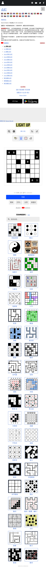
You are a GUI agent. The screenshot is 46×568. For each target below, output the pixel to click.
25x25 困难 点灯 (8, 75)
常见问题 (27, 89)
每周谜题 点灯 (8, 80)
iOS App (15, 101)
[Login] (2, 3)
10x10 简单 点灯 (8, 54)
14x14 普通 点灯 (8, 65)
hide (29, 214)
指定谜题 (21, 89)
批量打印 (19, 92)
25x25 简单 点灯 (8, 70)
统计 (28, 92)
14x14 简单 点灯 (8, 62)
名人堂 (24, 92)
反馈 (17, 89)
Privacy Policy (23, 95)
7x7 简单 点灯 (7, 46)
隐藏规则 (42, 43)
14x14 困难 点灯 (8, 67)
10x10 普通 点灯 (8, 57)
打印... (19, 202)
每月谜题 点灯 (8, 83)
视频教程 (6, 43)
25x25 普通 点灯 (8, 72)
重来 (11, 202)
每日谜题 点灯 (8, 78)
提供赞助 (23, 86)
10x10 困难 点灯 (8, 59)
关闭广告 (2, 121)
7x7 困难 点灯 (7, 51)
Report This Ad (9, 121)
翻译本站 (3, 19)
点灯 (4, 9)
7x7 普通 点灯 (7, 49)
